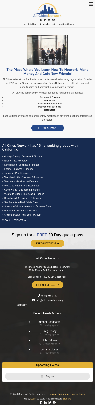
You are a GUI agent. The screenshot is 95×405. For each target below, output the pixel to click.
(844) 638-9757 (49, 295)
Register (47, 376)
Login (33, 398)
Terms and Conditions (58, 394)
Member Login (47, 24)
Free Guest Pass (47, 128)
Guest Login (66, 24)
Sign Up (67, 398)
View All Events (14, 220)
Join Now (30, 24)
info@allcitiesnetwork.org (49, 300)
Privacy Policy (78, 394)
